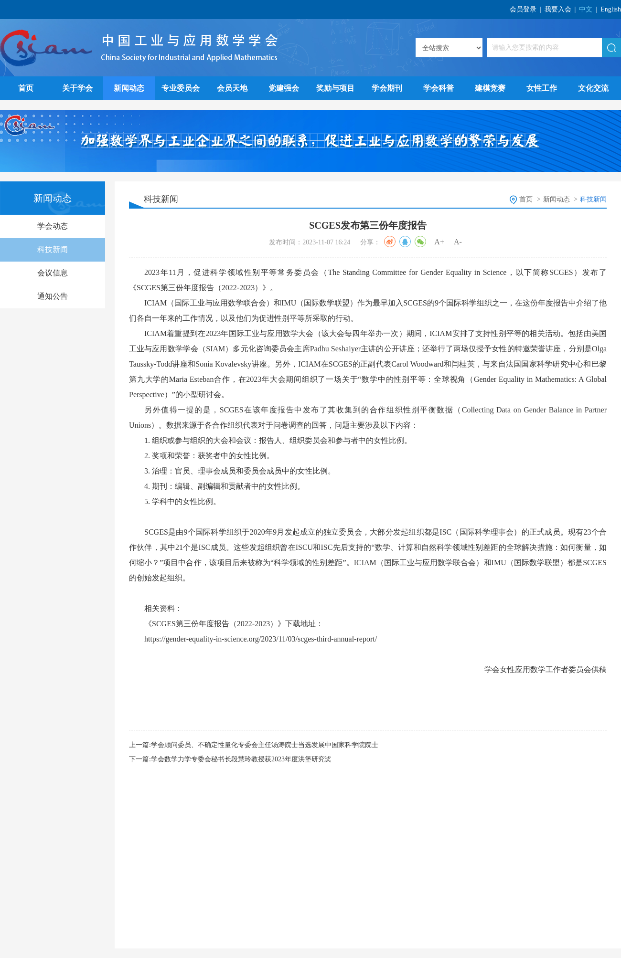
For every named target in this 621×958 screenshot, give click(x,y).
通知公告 (52, 296)
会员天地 (232, 88)
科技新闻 (52, 249)
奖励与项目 (335, 88)
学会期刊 (387, 88)
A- (458, 242)
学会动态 (52, 226)
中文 (585, 9)
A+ (439, 242)
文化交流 (593, 88)
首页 (25, 88)
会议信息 (52, 273)
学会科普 (438, 88)
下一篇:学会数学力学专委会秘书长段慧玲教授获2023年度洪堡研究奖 (230, 759)
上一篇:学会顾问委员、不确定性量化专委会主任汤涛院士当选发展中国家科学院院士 (253, 744)
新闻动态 (129, 88)
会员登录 (523, 9)
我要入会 (558, 9)
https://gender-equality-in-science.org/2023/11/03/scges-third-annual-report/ (260, 639)
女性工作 (541, 88)
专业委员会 (180, 88)
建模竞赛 (490, 88)
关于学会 (77, 88)
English (610, 9)
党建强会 (283, 88)
